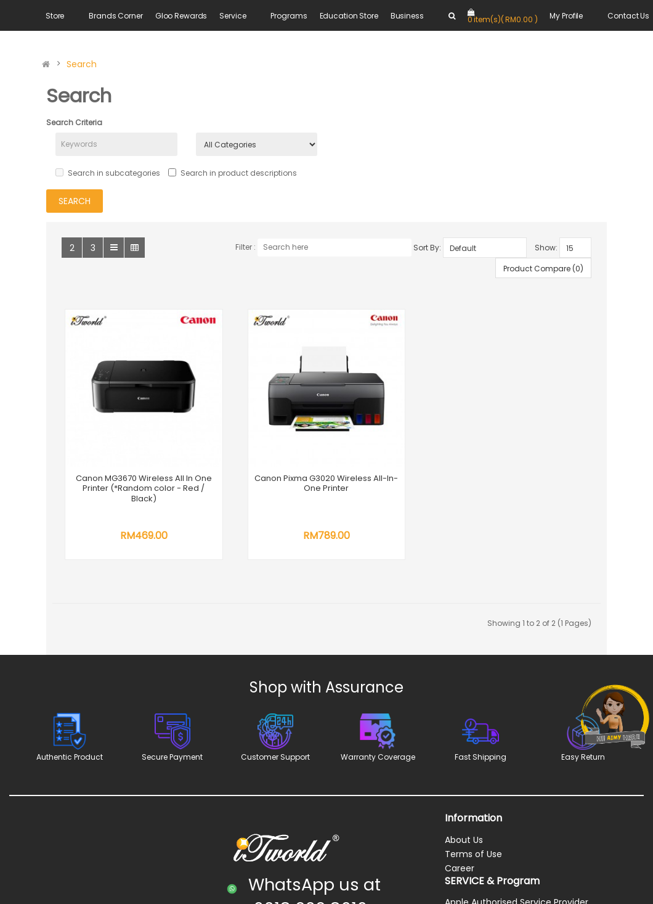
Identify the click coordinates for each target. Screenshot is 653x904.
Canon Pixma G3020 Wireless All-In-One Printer (328, 485)
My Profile (566, 15)
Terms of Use (473, 855)
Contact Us (628, 15)
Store (55, 15)
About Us (464, 841)
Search (82, 64)
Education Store (349, 15)
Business (407, 15)
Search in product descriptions (232, 173)
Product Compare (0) (543, 268)
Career (459, 869)
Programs (288, 15)
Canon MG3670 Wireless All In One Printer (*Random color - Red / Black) (144, 490)
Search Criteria (74, 122)
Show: (546, 247)
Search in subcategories (107, 173)
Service (232, 15)
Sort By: (427, 247)
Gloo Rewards (181, 15)
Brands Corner (115, 15)
